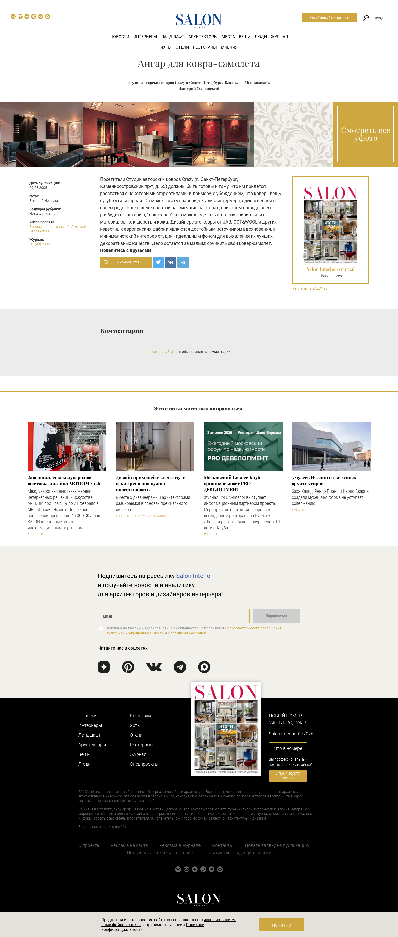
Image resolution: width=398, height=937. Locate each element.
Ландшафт (172, 36)
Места (228, 36)
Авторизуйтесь (164, 352)
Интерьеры (145, 36)
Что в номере (288, 748)
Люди (261, 36)
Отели (182, 47)
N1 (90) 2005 (39, 244)
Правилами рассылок (187, 633)
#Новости (35, 534)
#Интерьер (124, 515)
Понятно (281, 925)
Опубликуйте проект (329, 17)
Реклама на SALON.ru (309, 288)
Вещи (245, 36)
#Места (298, 509)
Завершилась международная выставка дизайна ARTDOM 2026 (64, 480)
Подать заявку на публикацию (277, 845)
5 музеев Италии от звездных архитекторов (324, 480)
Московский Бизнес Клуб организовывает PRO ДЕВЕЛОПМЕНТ (232, 483)
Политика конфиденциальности (237, 852)
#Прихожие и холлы (151, 515)
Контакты (222, 845)
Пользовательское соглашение (160, 852)
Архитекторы (203, 36)
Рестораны (205, 47)
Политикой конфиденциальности (134, 633)
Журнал (279, 36)
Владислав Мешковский (49, 227)
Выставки (140, 715)
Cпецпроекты (144, 764)
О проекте (88, 845)
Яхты (166, 47)
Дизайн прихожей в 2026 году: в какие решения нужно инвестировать (150, 483)
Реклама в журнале (180, 845)
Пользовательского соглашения (253, 628)
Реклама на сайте (129, 845)
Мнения (229, 47)
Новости (119, 36)
